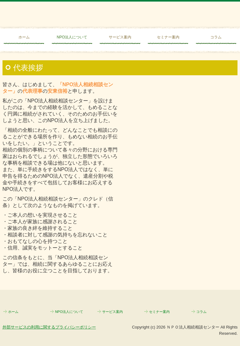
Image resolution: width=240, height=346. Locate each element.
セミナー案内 (168, 37)
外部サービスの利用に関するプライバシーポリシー (49, 327)
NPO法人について (72, 37)
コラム (216, 37)
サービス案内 (120, 37)
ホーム (24, 37)
